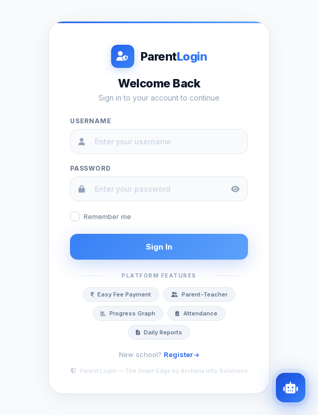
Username (90, 121)
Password (90, 168)
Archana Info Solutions (214, 370)
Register (181, 354)
